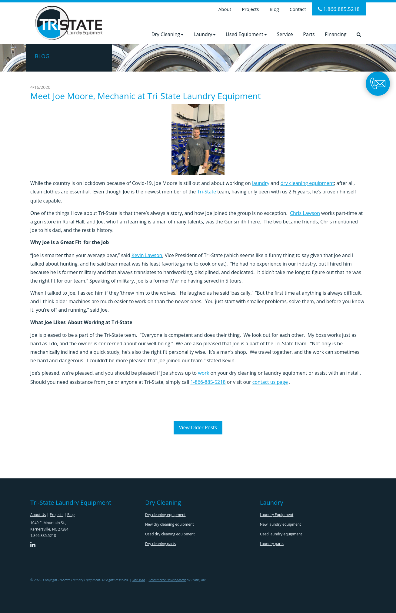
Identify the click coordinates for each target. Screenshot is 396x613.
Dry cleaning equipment (165, 514)
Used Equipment (246, 34)
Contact (298, 9)
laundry (260, 183)
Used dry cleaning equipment (170, 534)
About (224, 9)
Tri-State (206, 191)
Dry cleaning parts (160, 543)
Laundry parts (272, 543)
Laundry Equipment (276, 514)
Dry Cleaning (167, 34)
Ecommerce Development (167, 580)
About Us (38, 514)
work (203, 373)
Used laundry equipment (281, 534)
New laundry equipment (280, 524)
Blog (274, 9)
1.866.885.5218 (339, 8)
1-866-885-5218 (207, 382)
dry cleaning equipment (307, 183)
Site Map (138, 580)
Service (285, 34)
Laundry (204, 34)
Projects (250, 9)
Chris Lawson (305, 213)
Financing (335, 34)
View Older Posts (198, 427)
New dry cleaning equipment (169, 524)
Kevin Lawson (146, 255)
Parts (308, 34)
